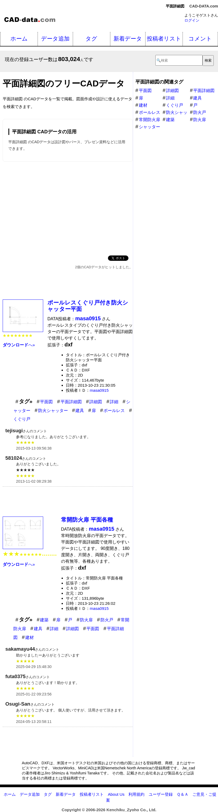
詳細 (114, 401)
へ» (19, 345)
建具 (79, 410)
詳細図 (95, 401)
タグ (91, 38)
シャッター (149, 127)
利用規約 (136, 794)
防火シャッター (53, 410)
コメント (200, 38)
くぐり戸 (21, 419)
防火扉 (86, 620)
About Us (116, 794)
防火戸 (106, 620)
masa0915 (99, 390)
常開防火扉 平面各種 (87, 520)
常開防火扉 (149, 119)
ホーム (19, 38)
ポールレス (114, 410)
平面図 (46, 401)
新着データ (128, 38)
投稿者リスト (164, 38)
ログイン (191, 20)
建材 (29, 637)
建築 (44, 620)
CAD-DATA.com (203, 6)
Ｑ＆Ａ (182, 794)
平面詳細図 (71, 401)
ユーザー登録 (161, 794)
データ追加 (55, 38)
